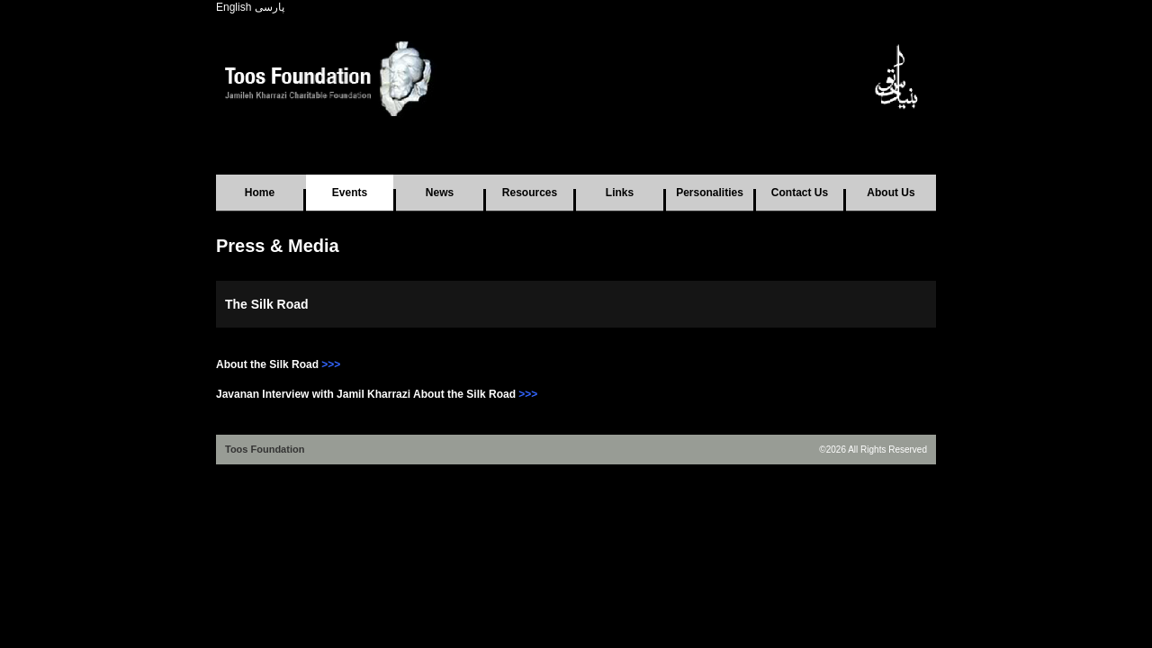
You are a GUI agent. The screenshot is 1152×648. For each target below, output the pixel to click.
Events (349, 192)
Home (259, 192)
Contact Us (799, 192)
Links (620, 192)
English (233, 7)
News (440, 192)
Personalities (709, 192)
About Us (890, 192)
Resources (529, 192)
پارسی (269, 7)
